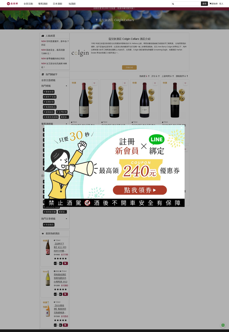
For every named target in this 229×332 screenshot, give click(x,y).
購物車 (213, 3)
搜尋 (204, 3)
